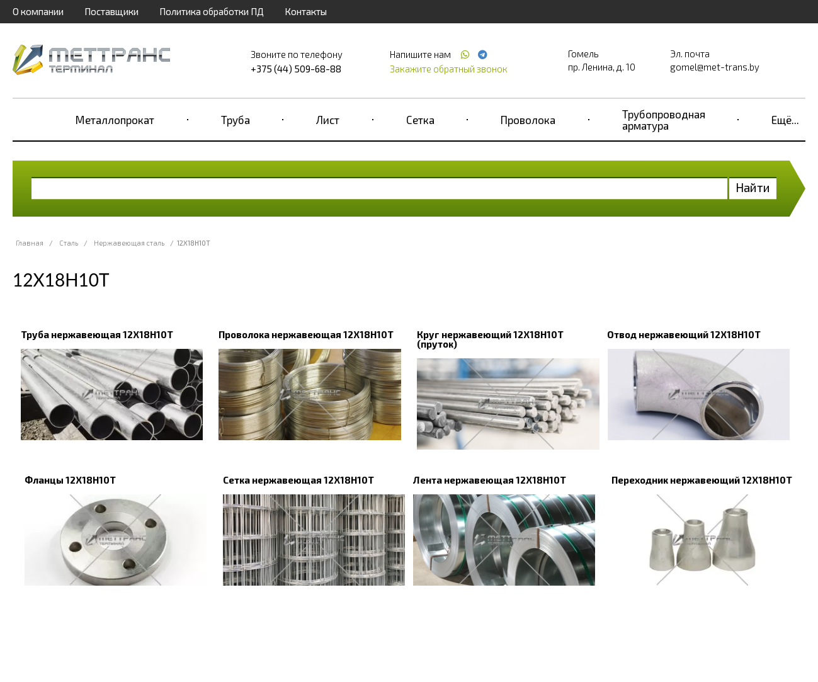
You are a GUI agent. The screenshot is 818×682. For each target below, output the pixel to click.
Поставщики (111, 11)
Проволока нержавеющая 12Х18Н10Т (306, 334)
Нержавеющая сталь (129, 243)
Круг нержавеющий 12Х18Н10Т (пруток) (490, 339)
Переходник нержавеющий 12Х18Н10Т (701, 480)
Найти (753, 187)
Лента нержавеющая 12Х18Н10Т (489, 480)
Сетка (420, 119)
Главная (29, 243)
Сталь (68, 243)
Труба (235, 119)
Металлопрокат (115, 119)
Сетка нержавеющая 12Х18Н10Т (298, 480)
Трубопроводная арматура (663, 119)
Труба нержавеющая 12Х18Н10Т (97, 334)
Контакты (306, 11)
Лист (327, 119)
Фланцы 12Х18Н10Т (70, 480)
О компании (38, 11)
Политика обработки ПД (211, 11)
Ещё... (785, 119)
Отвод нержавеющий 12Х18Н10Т (684, 334)
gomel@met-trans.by (714, 66)
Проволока (528, 119)
